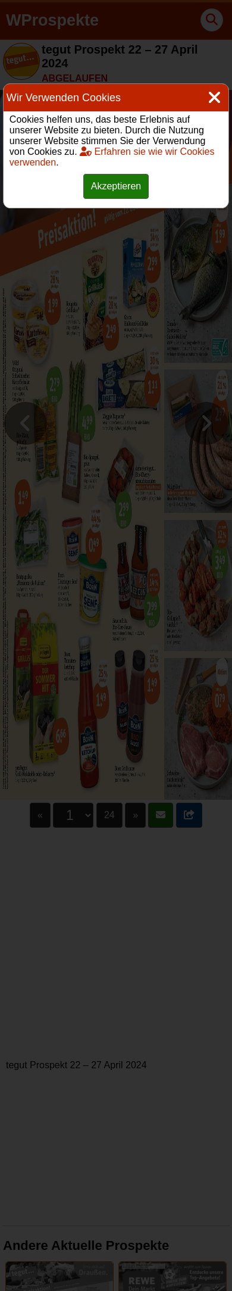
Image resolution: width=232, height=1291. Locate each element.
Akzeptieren (116, 186)
